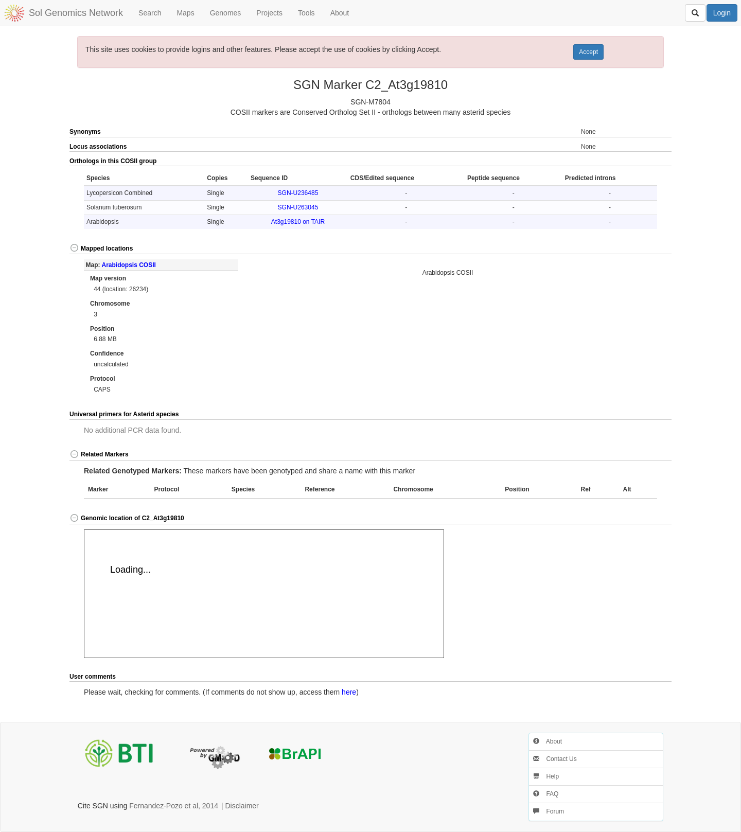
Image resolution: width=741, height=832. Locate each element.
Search (149, 13)
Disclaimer (241, 806)
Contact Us (555, 759)
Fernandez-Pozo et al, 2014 (173, 806)
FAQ (545, 794)
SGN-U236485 (298, 193)
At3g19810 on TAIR (298, 221)
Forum (548, 811)
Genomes (225, 13)
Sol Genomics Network (76, 13)
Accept (588, 52)
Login (722, 13)
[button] (641, 161)
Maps (185, 13)
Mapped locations (101, 248)
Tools (306, 13)
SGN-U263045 (298, 207)
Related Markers (99, 454)
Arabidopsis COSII (128, 265)
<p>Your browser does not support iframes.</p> (264, 593)
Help (546, 776)
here (349, 692)
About (339, 13)
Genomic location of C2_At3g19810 (126, 518)
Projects (269, 13)
